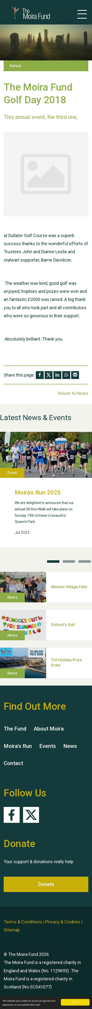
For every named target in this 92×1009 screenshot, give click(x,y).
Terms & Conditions (23, 921)
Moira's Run (18, 746)
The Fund (15, 729)
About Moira (49, 729)
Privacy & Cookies (62, 921)
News (70, 746)
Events (47, 746)
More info (35, 1004)
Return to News (73, 393)
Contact (13, 763)
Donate (46, 884)
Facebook (12, 815)
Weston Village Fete (69, 587)
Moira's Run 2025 (38, 492)
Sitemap (12, 929)
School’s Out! (63, 624)
